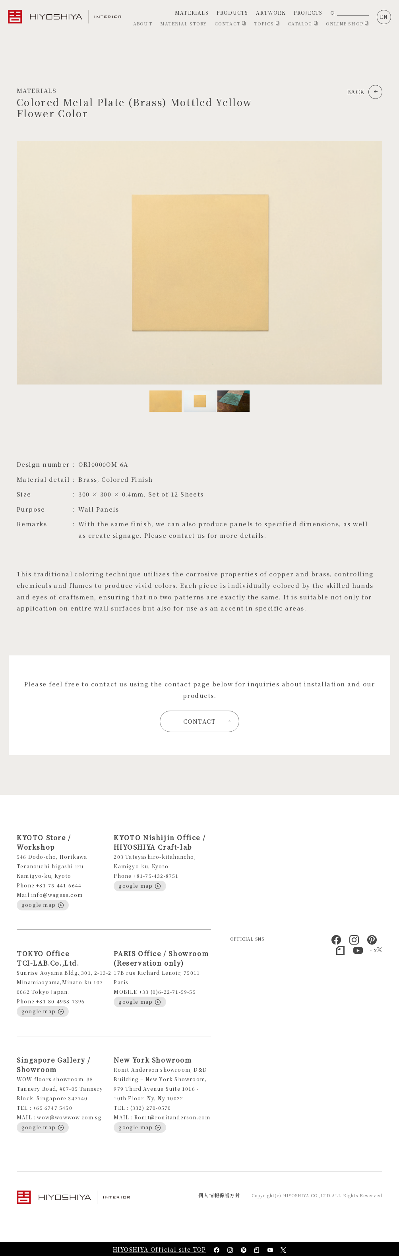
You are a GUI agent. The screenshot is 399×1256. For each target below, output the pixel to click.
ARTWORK (270, 12)
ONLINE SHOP (347, 23)
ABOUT (142, 23)
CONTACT (230, 23)
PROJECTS (308, 12)
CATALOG (303, 23)
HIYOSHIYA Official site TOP (159, 1249)
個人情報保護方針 (219, 1195)
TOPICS (267, 23)
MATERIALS (192, 12)
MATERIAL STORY (183, 23)
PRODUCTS (232, 12)
